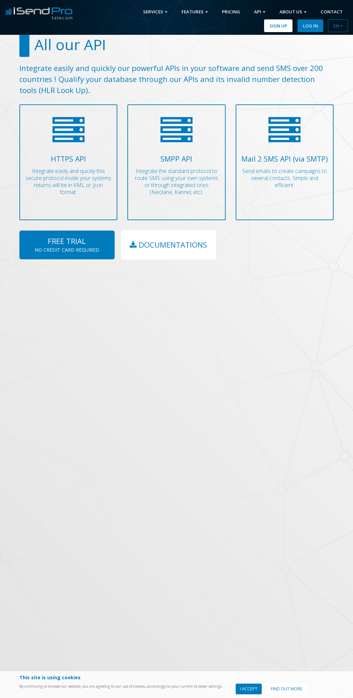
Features (195, 12)
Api (259, 12)
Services (155, 12)
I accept (248, 689)
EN (338, 26)
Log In (310, 26)
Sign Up (278, 26)
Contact (332, 12)
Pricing (231, 12)
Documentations (169, 245)
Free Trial (67, 244)
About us (293, 12)
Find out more (287, 689)
